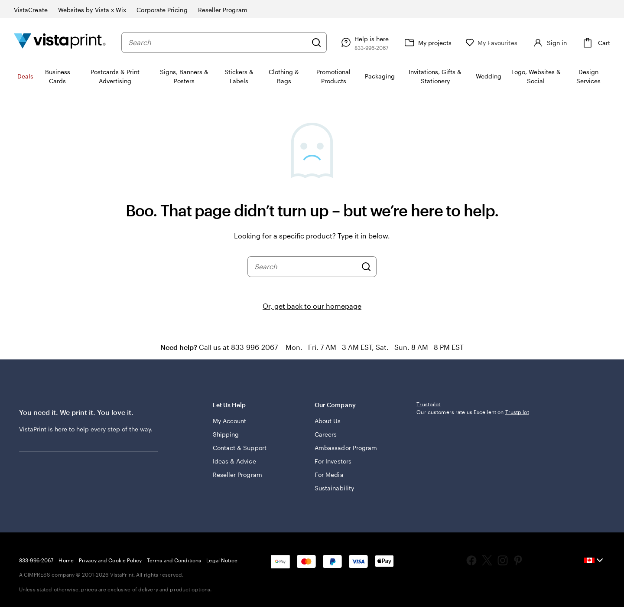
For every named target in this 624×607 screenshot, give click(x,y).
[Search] (316, 42)
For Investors (333, 461)
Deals (25, 76)
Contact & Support (239, 447)
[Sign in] (549, 42)
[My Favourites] (491, 42)
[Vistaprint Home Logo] (60, 42)
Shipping (226, 434)
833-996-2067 (36, 560)
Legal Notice (221, 560)
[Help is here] (364, 42)
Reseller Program (237, 474)
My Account (230, 420)
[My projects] (427, 42)
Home (65, 560)
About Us (328, 420)
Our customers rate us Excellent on (472, 412)
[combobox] (217, 42)
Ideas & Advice (234, 461)
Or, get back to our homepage (312, 306)
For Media (329, 474)
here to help (72, 429)
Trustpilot (428, 404)
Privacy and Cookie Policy (110, 560)
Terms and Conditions (174, 560)
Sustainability (334, 488)
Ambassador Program (346, 447)
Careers (326, 434)
